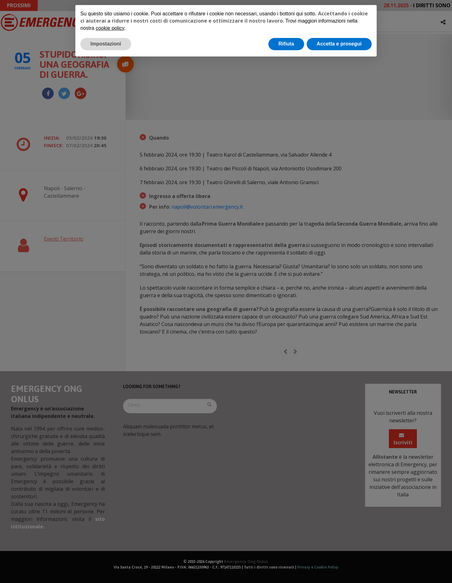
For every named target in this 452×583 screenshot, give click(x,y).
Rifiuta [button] (286, 43)
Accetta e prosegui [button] (339, 43)
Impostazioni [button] (105, 43)
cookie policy (110, 28)
